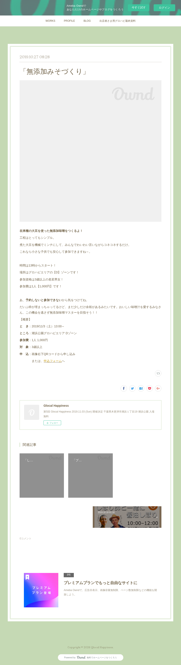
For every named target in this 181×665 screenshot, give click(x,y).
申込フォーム (53, 361)
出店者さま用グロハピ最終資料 (117, 20)
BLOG (87, 20)
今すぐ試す (139, 7)
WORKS (50, 20)
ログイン (164, 7)
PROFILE (69, 20)
